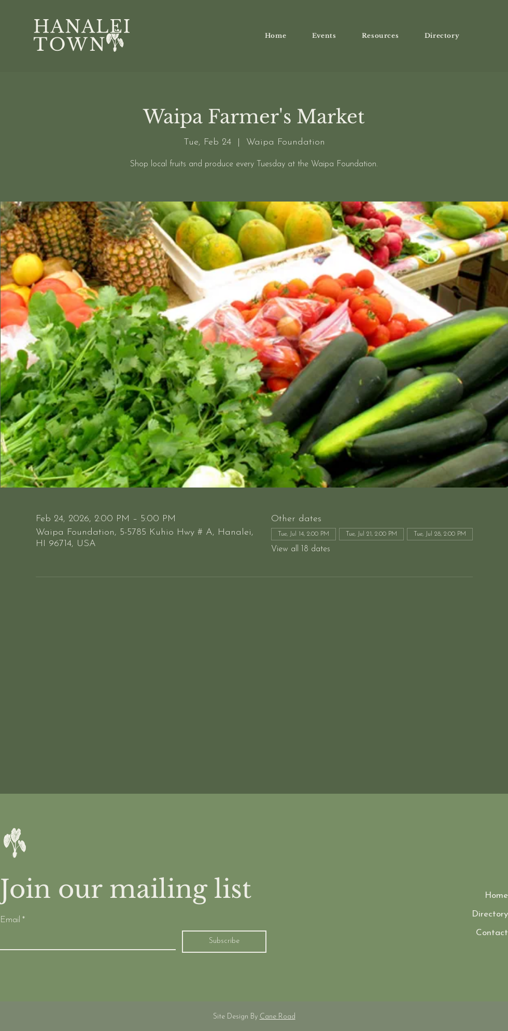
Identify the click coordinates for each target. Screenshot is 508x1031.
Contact (492, 932)
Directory (490, 914)
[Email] (85, 939)
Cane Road (277, 1017)
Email (12, 920)
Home (496, 895)
